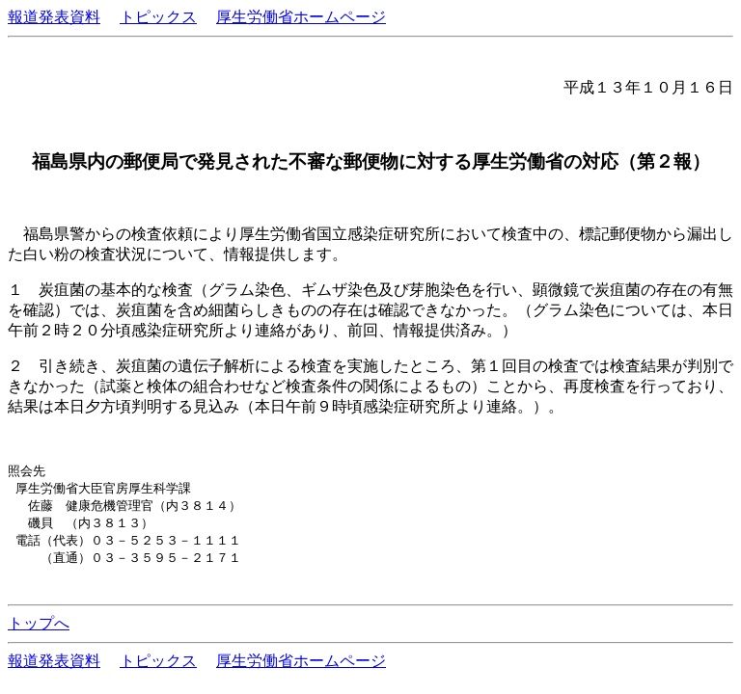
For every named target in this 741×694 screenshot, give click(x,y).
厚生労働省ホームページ (301, 17)
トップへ (38, 629)
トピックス (158, 17)
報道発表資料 (54, 17)
